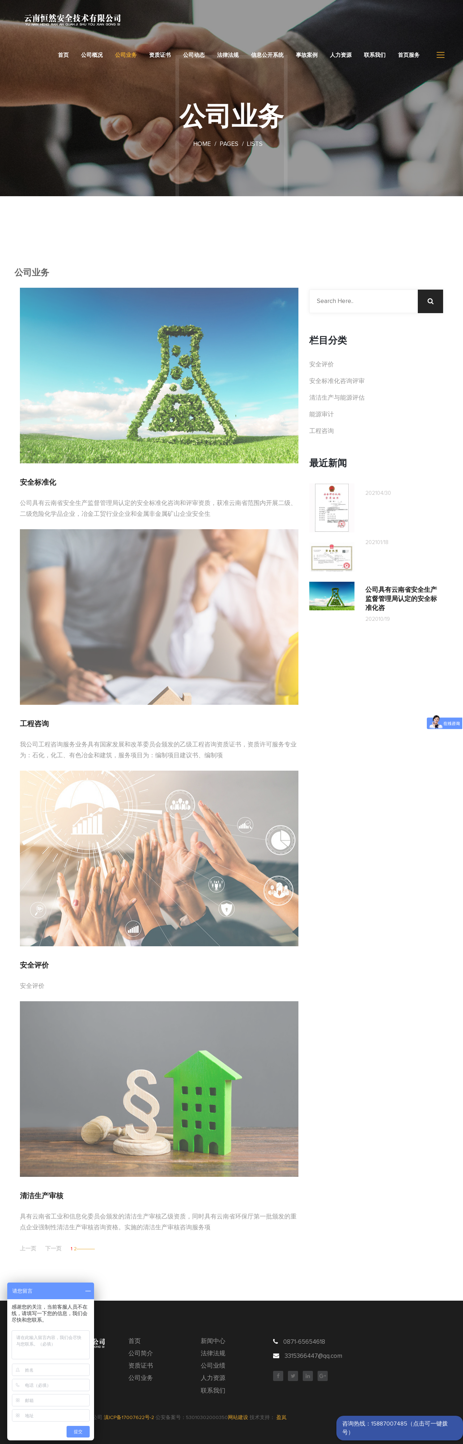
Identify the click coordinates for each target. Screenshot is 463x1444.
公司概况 (92, 55)
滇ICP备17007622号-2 (129, 1417)
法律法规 (228, 55)
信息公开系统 (267, 55)
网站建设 (238, 1417)
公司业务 (126, 55)
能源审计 (321, 415)
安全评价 (34, 965)
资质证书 (160, 55)
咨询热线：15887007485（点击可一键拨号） (395, 1428)
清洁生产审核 (41, 1195)
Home (202, 144)
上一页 (28, 1248)
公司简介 (140, 1354)
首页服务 (409, 55)
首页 (63, 55)
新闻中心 (213, 1341)
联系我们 (375, 55)
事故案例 (307, 55)
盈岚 (281, 1417)
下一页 (53, 1248)
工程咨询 (34, 723)
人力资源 (341, 55)
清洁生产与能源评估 (337, 398)
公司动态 (194, 55)
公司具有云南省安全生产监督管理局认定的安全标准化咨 (401, 599)
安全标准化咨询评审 (337, 381)
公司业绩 (213, 1366)
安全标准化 (38, 482)
